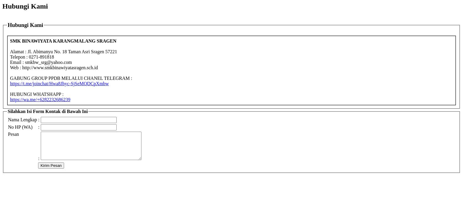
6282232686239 (40, 99)
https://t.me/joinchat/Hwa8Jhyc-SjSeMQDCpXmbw (59, 83)
